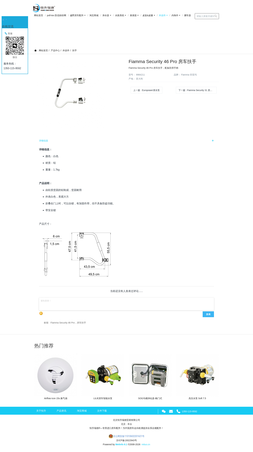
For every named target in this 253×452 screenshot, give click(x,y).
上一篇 (146, 90)
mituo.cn (146, 444)
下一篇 (197, 90)
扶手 (74, 50)
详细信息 (43, 140)
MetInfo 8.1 (121, 444)
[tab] (126, 140)
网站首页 (41, 50)
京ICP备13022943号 (126, 440)
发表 (208, 314)
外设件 (66, 50)
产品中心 (55, 50)
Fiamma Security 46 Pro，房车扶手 (68, 322)
